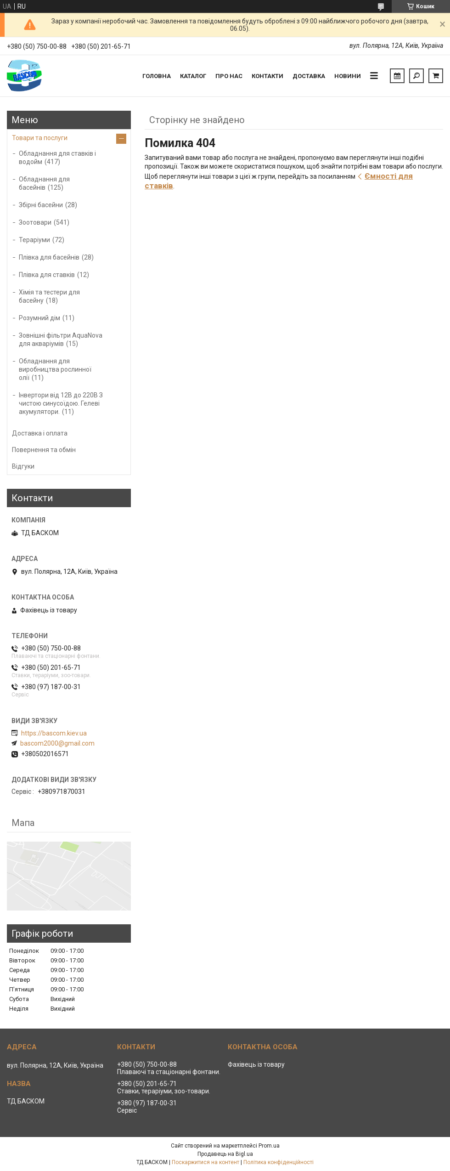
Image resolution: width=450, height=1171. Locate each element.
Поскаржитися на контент (205, 1162)
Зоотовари (35, 222)
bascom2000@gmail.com (57, 743)
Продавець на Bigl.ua (225, 1154)
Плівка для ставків (47, 274)
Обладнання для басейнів (44, 183)
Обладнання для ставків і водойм (57, 157)
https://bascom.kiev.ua (54, 733)
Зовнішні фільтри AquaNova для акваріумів (60, 339)
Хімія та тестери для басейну (49, 296)
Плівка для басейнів (49, 257)
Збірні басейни (41, 205)
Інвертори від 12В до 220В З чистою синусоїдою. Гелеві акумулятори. (61, 403)
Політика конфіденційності (278, 1162)
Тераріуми (34, 239)
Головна (156, 76)
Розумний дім (39, 318)
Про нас (228, 76)
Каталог (193, 76)
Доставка (308, 76)
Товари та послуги (40, 137)
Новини (347, 76)
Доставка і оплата (40, 433)
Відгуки (23, 466)
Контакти (267, 76)
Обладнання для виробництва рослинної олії (55, 369)
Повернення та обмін (44, 449)
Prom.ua (269, 1146)
